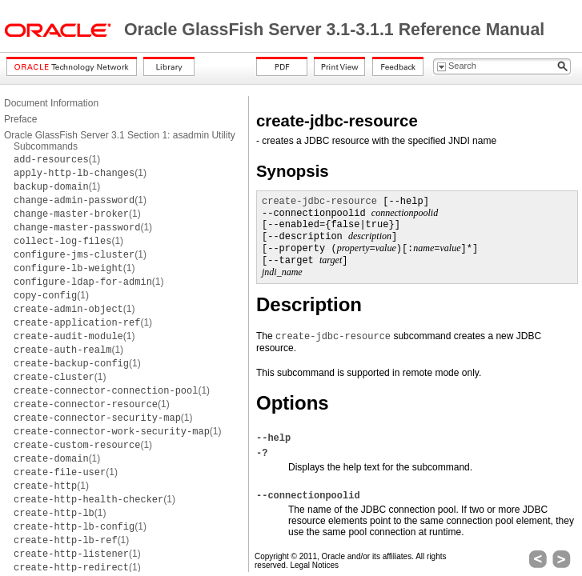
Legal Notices (314, 565)
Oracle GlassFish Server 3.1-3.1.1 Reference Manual (334, 29)
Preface (20, 119)
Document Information (51, 103)
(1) (57, 159)
